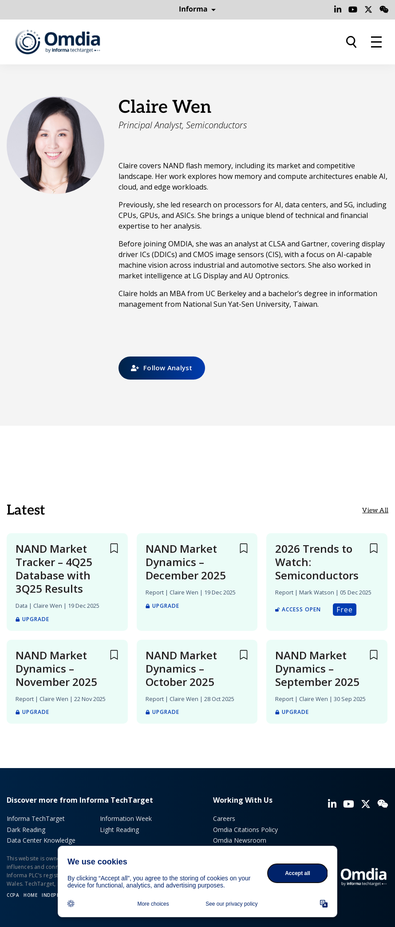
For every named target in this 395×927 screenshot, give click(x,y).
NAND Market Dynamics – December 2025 (186, 562)
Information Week (126, 818)
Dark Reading (26, 829)
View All (375, 510)
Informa (197, 9)
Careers (224, 818)
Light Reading (119, 829)
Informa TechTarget (36, 818)
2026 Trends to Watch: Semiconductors (317, 562)
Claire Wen (47, 606)
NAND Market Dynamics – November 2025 (56, 669)
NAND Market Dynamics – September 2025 (317, 669)
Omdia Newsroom (239, 840)
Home (30, 895)
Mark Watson (316, 592)
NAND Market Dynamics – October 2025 (181, 669)
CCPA (13, 895)
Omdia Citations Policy (245, 829)
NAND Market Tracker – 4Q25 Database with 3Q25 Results (54, 568)
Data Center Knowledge (41, 840)
